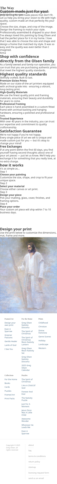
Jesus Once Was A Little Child (27, 412)
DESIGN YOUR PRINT (12, 1)
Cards (7, 387)
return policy (34, 462)
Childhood (43, 323)
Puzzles (8, 391)
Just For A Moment (26, 405)
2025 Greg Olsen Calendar (26, 367)
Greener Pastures (8, 336)
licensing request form (38, 473)
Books (7, 383)
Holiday (41, 340)
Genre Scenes (44, 336)
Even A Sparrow (8, 330)
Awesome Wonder (26, 420)
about (31, 445)
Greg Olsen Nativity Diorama (27, 325)
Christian (42, 326)
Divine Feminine (42, 331)
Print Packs (10, 398)
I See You (9, 349)
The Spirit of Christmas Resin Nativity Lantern (28, 341)
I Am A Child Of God (28, 386)
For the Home (11, 379)
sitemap (32, 467)
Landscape (43, 344)
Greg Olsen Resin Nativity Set (28, 350)
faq (29, 450)
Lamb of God (10, 345)
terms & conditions (37, 456)
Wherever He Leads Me (27, 426)
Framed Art (10, 395)
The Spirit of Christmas (27, 332)
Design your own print (10, 324)
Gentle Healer (11, 341)
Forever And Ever (27, 393)
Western (42, 348)
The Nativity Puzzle (27, 399)
